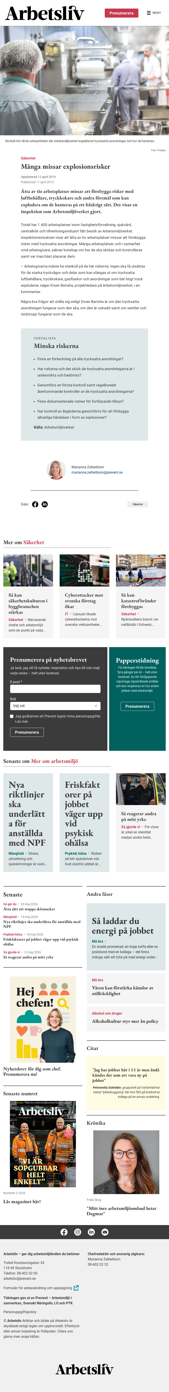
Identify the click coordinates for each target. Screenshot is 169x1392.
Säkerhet (28, 158)
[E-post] (104, 1232)
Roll (13, 699)
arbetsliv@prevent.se (20, 1278)
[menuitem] (44, 13)
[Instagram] (77, 1232)
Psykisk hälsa (13, 934)
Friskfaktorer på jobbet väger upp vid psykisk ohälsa (41, 941)
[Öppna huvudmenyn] (154, 13)
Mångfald (10, 917)
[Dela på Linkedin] (45, 504)
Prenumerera (122, 13)
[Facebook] (64, 1232)
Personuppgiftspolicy (20, 1312)
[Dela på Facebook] (35, 504)
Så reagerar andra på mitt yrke (28, 957)
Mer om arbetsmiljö (54, 761)
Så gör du (10, 904)
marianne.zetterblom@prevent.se (97, 472)
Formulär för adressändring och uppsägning (42, 1288)
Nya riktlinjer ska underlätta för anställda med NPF (42, 924)
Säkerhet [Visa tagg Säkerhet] (138, 504)
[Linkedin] (91, 1232)
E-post (16, 682)
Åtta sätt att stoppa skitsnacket (29, 909)
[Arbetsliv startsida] (84, 1369)
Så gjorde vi (11, 952)
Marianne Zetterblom (104, 1259)
